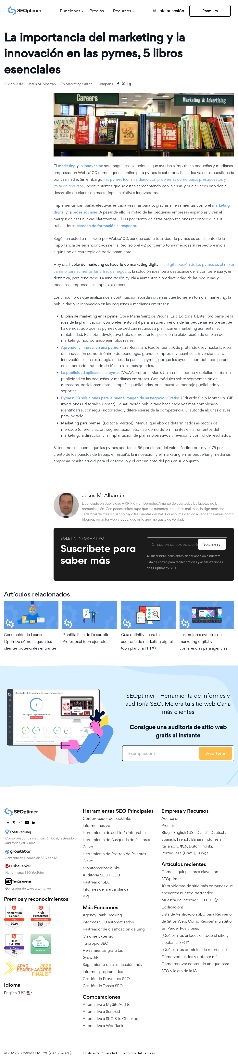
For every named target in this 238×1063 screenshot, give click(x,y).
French (183, 839)
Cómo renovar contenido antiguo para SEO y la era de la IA (195, 967)
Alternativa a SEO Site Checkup (110, 1018)
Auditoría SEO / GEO (101, 875)
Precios (96, 11)
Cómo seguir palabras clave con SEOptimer (189, 875)
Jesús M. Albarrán (42, 84)
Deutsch (217, 832)
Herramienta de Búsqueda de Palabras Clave (116, 843)
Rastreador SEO (96, 882)
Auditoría (215, 753)
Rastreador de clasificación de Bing (114, 929)
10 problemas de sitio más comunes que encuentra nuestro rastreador (197, 889)
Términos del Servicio (138, 1053)
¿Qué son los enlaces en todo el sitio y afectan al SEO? (195, 939)
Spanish (168, 839)
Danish (202, 832)
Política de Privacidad (100, 1053)
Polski (207, 846)
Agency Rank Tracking (102, 915)
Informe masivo (96, 825)
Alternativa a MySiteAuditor (107, 1004)
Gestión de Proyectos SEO (106, 978)
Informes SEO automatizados (108, 922)
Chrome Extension (99, 936)
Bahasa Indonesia (206, 839)
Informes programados (103, 971)
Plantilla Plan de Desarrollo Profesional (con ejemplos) (85, 638)
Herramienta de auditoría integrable (114, 832)
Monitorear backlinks (101, 868)
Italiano (167, 846)
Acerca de (170, 818)
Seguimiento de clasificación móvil (113, 964)
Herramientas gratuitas (103, 950)
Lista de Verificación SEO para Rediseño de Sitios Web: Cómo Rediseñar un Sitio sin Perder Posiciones (196, 921)
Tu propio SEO (95, 943)
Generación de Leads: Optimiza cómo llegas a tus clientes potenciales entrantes (30, 641)
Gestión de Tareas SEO (103, 985)
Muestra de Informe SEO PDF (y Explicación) (189, 903)
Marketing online (79, 84)
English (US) (183, 832)
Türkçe (203, 853)
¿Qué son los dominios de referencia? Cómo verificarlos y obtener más (194, 953)
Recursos (122, 11)
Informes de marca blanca (105, 889)
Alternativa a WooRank (103, 1025)
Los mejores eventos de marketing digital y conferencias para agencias (203, 641)
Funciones (70, 11)
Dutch (194, 846)
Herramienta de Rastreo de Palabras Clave (114, 857)
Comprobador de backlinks (107, 818)
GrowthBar (92, 957)
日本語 (181, 846)
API (86, 896)
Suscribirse (211, 544)
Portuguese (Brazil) (178, 853)
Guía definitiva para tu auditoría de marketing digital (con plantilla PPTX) (147, 641)
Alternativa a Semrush (102, 1011)
